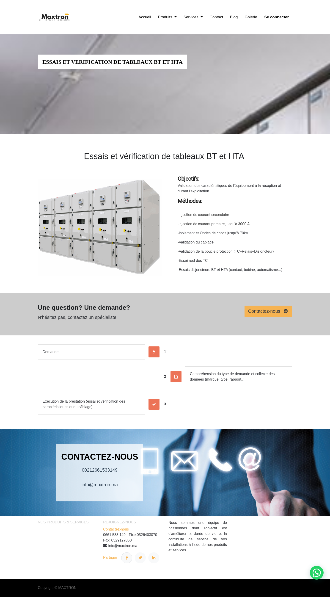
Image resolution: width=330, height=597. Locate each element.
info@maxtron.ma (100, 484)
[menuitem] (144, 17)
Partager (117, 557)
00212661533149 (100, 470)
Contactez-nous (116, 529)
